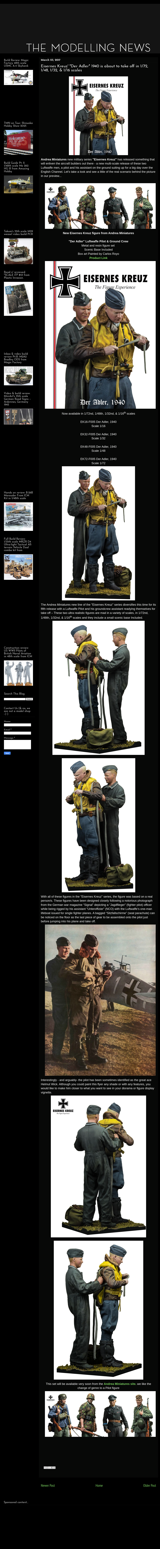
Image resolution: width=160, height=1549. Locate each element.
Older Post (149, 1485)
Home (99, 1485)
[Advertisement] (78, 21)
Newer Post (48, 1485)
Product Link (98, 258)
